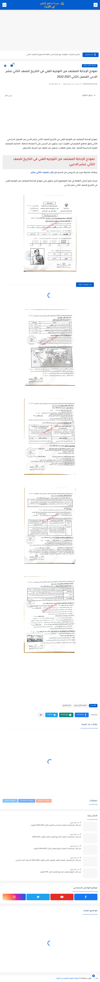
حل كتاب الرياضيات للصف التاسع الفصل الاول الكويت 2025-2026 (56, 837)
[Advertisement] (50, 30)
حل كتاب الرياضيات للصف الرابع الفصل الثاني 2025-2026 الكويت (57, 849)
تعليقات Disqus (10, 801)
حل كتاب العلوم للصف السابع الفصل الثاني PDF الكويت (60, 872)
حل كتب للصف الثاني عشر (44, 172)
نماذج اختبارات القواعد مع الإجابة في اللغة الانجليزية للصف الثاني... (52, 55)
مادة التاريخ (67, 705)
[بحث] (4, 5)
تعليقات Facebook (26, 801)
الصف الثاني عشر (90, 66)
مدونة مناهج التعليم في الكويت (67, 978)
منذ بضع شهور (74, 822)
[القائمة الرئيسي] (96, 5)
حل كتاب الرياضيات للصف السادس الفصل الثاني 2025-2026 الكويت (56, 825)
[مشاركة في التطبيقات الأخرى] (41, 715)
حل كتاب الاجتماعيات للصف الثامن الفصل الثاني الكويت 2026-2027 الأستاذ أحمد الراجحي (48, 860)
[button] (82, 715)
